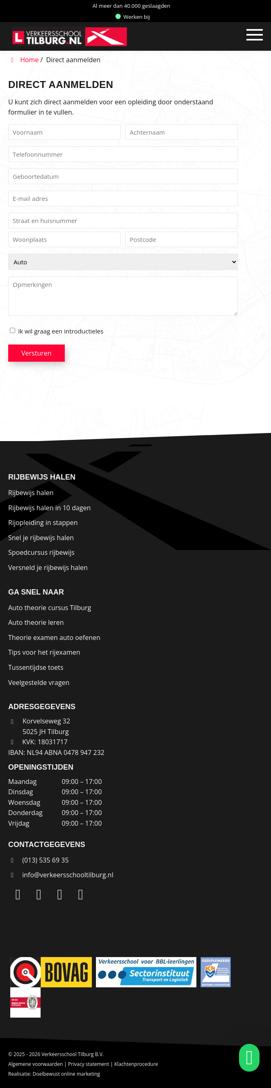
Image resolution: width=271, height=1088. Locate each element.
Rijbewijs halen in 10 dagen (49, 507)
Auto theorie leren (36, 622)
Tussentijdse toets (36, 667)
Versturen (36, 353)
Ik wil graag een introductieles (60, 331)
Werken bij (133, 16)
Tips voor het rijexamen (44, 652)
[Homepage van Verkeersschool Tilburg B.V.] (97, 36)
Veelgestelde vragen (38, 682)
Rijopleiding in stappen (43, 522)
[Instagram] (39, 895)
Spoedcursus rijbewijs (41, 552)
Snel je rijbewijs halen (41, 537)
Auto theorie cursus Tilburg (49, 607)
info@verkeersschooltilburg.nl (67, 874)
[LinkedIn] (18, 895)
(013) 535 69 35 (38, 860)
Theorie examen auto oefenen (54, 637)
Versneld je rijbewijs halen (48, 567)
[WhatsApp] (81, 895)
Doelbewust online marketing (66, 1073)
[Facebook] (60, 895)
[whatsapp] (247, 1058)
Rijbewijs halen (31, 492)
